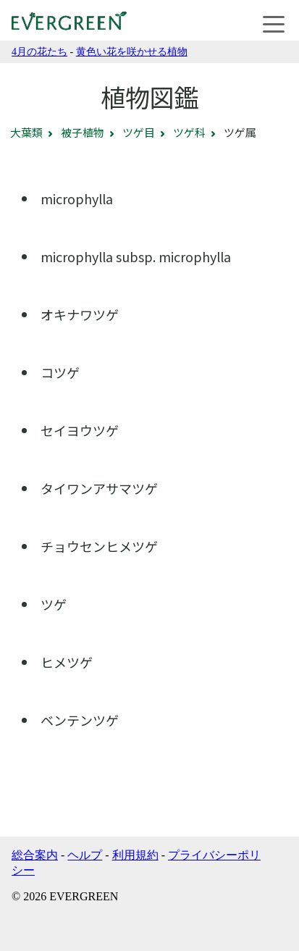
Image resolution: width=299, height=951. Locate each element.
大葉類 (26, 132)
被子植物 (82, 132)
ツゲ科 (189, 132)
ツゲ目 (138, 132)
